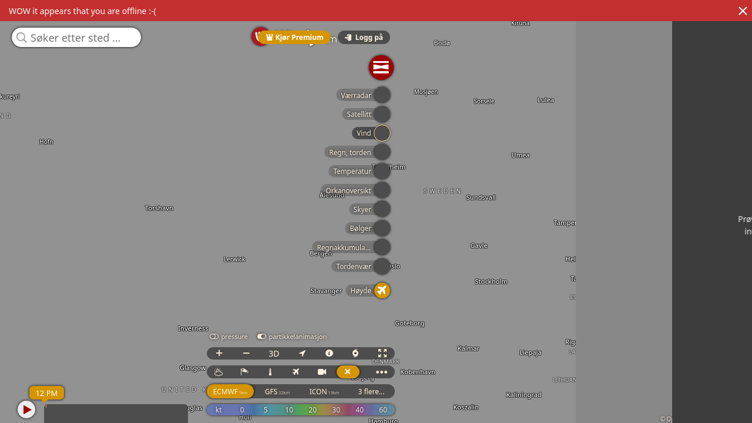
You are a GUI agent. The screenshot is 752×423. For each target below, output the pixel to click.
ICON (677, 402)
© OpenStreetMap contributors (703, 419)
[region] (376, 211)
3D (626, 364)
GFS (629, 402)
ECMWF (582, 402)
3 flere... (723, 402)
